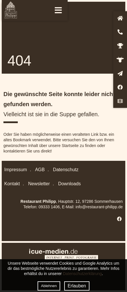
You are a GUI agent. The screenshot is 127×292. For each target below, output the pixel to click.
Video (120, 101)
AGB (40, 169)
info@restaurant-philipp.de (99, 207)
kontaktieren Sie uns (21, 151)
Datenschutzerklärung (82, 273)
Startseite (120, 18)
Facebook (120, 87)
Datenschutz (66, 169)
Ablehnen (49, 286)
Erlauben (77, 285)
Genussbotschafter (120, 59)
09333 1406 (49, 207)
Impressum (15, 169)
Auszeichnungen (120, 46)
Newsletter (120, 73)
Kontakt (120, 32)
